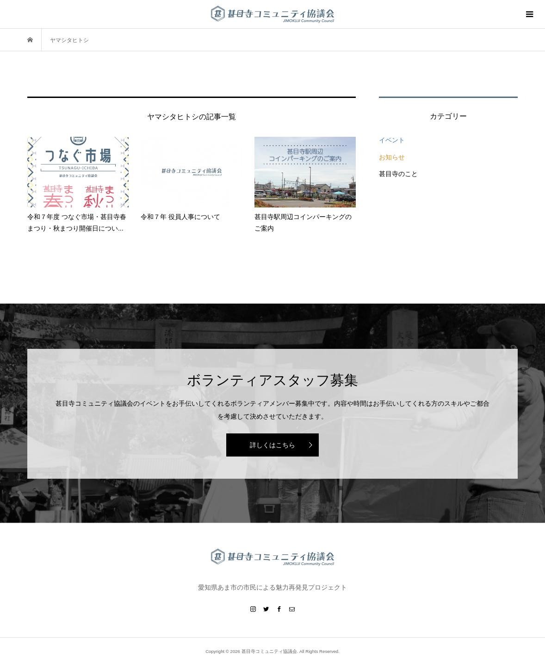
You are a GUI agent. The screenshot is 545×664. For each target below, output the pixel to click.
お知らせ (392, 157)
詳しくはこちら (272, 445)
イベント (392, 140)
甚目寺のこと (398, 173)
